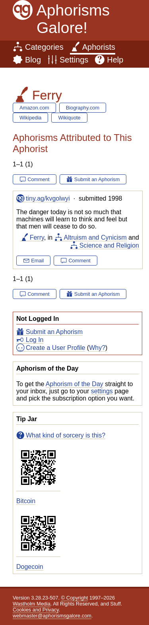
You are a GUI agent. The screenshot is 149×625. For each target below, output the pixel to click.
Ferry (37, 237)
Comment (38, 179)
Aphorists (98, 47)
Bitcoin (25, 501)
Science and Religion (109, 245)
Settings (74, 59)
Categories (44, 47)
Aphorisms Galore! (73, 19)
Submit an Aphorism (54, 331)
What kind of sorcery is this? (65, 435)
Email (37, 261)
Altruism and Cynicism (95, 237)
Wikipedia (30, 118)
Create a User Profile (55, 347)
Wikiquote (69, 118)
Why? (97, 347)
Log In (34, 339)
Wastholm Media (31, 604)
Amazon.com (34, 108)
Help (115, 59)
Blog (33, 59)
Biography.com (82, 108)
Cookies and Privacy (36, 610)
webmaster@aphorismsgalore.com (52, 616)
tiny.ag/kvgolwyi (48, 198)
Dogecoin (29, 566)
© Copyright (74, 598)
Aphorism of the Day (74, 384)
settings (102, 391)
